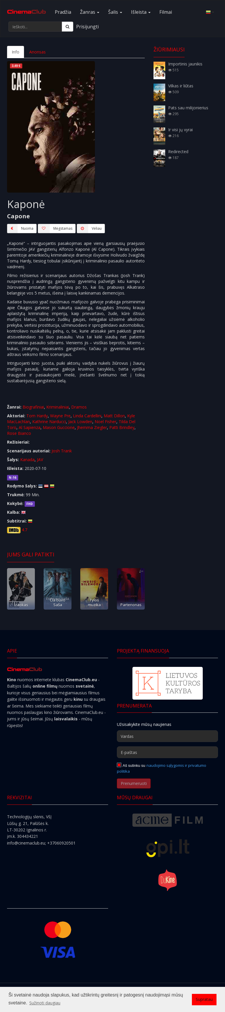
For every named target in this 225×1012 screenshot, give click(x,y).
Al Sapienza (29, 427)
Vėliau (89, 228)
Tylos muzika (94, 602)
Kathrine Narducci (49, 421)
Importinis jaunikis (185, 64)
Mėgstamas (55, 228)
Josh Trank (62, 451)
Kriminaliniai (57, 407)
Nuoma (20, 228)
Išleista (141, 12)
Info (15, 52)
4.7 (24, 529)
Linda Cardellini (87, 415)
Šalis (115, 12)
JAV (40, 459)
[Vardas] (167, 736)
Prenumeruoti (134, 783)
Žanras (89, 12)
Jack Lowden (80, 421)
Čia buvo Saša (57, 602)
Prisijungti (87, 26)
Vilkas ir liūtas (180, 86)
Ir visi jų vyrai (180, 129)
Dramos (79, 407)
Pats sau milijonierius (188, 107)
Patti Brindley (121, 427)
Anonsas (37, 52)
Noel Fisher (105, 421)
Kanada (27, 459)
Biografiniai (33, 407)
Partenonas (131, 604)
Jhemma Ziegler (92, 427)
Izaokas (21, 604)
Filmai (165, 12)
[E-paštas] (167, 752)
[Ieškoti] (67, 27)
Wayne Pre (60, 415)
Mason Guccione (59, 427)
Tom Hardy (37, 415)
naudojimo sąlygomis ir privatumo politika (161, 768)
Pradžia (63, 12)
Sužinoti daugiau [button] (44, 1003)
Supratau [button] (204, 999)
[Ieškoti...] (35, 27)
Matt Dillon (114, 415)
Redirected (178, 151)
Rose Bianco (19, 433)
